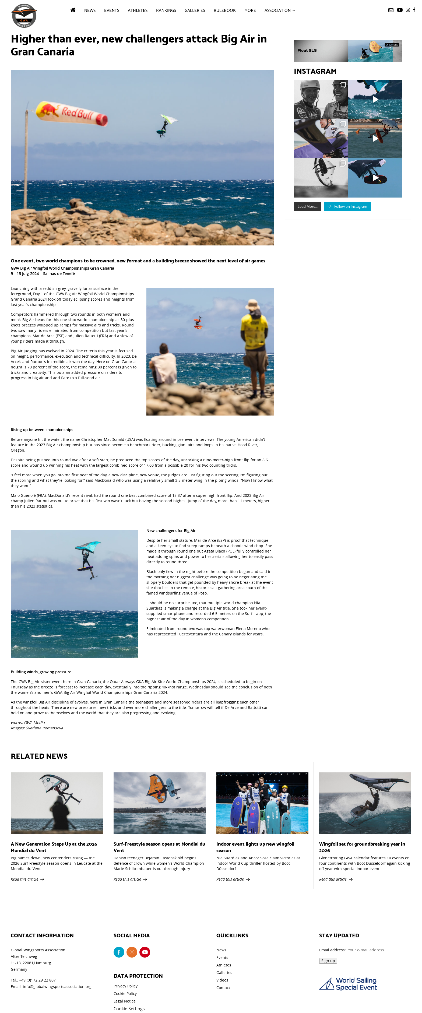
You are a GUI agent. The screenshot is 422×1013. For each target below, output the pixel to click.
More (250, 9)
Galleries (195, 9)
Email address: (355, 949)
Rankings (166, 9)
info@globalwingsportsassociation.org (57, 986)
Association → (280, 9)
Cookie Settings (129, 1009)
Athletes (137, 9)
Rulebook (225, 9)
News (90, 9)
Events (111, 9)
